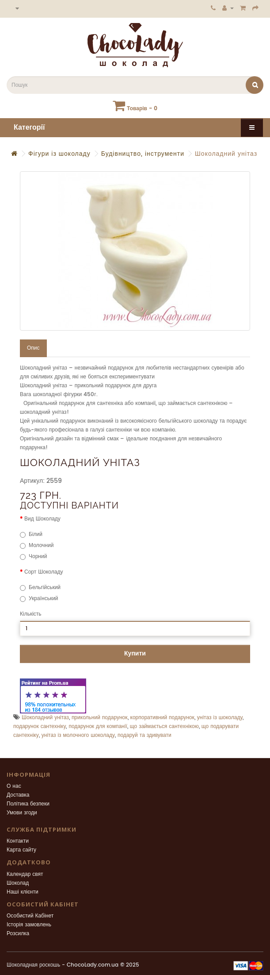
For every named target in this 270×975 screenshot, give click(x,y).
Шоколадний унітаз (226, 154)
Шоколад (18, 883)
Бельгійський (40, 587)
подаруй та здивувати (144, 735)
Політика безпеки (28, 804)
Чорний (33, 556)
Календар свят (25, 874)
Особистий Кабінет (30, 916)
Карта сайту (21, 850)
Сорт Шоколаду (43, 572)
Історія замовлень (29, 925)
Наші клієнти (22, 892)
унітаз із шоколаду (220, 717)
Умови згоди (22, 813)
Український (39, 598)
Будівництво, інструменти (142, 154)
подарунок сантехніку (39, 726)
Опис (33, 348)
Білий (31, 534)
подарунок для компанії (97, 726)
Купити (135, 653)
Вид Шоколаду (42, 519)
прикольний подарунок (100, 717)
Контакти (18, 841)
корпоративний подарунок (162, 717)
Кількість (31, 614)
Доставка (18, 795)
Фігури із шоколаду (59, 154)
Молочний (36, 545)
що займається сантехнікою (164, 726)
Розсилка (18, 933)
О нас (14, 786)
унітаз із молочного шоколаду (78, 735)
